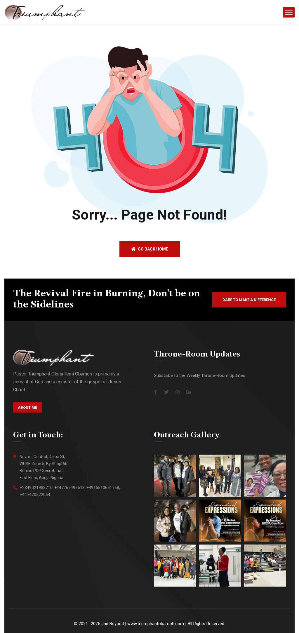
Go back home (149, 249)
